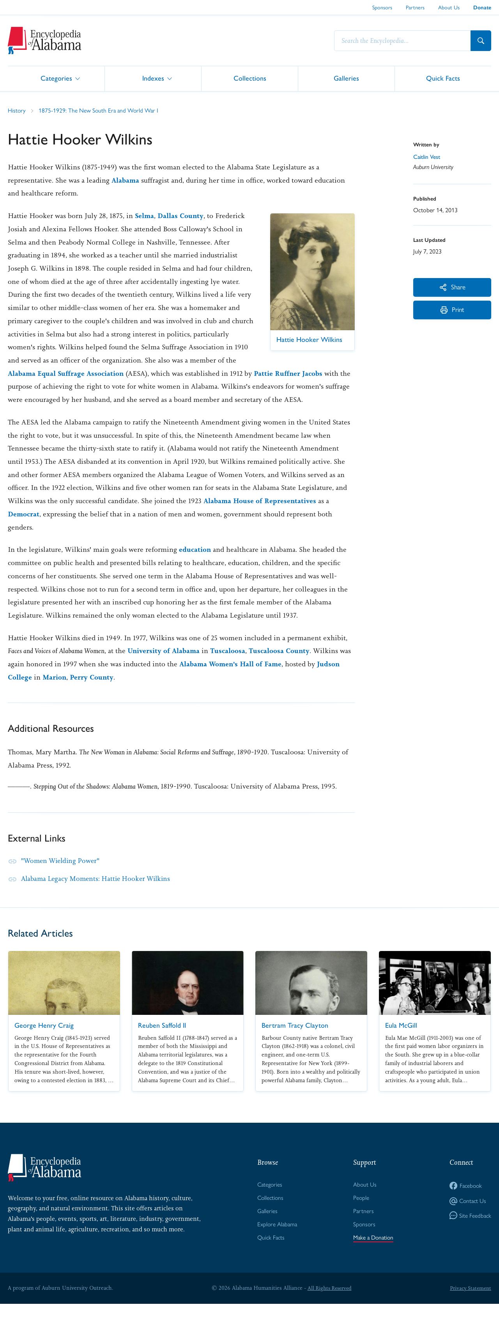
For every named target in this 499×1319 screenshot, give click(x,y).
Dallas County (181, 216)
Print (452, 312)
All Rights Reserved (328, 1303)
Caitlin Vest (427, 157)
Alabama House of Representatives (260, 514)
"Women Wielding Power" (62, 874)
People (360, 1211)
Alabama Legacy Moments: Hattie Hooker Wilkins (99, 892)
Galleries (346, 78)
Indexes (153, 78)
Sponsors (382, 7)
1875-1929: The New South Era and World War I (100, 110)
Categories (56, 78)
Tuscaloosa (230, 664)
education (195, 563)
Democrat (24, 527)
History (17, 110)
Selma (145, 216)
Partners (415, 7)
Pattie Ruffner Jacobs (43, 386)
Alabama (125, 180)
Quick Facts (443, 78)
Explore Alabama (276, 1238)
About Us (449, 7)
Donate (482, 7)
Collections (250, 78)
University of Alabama (164, 664)
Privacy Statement (469, 1303)
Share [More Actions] (452, 287)
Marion (54, 691)
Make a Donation (373, 1252)
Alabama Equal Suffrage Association (146, 374)
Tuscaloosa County (282, 664)
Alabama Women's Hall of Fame (232, 677)
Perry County (93, 691)
